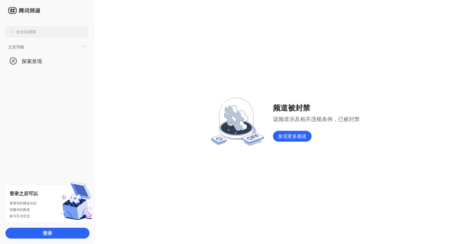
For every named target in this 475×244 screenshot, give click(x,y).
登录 (47, 233)
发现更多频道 (292, 136)
